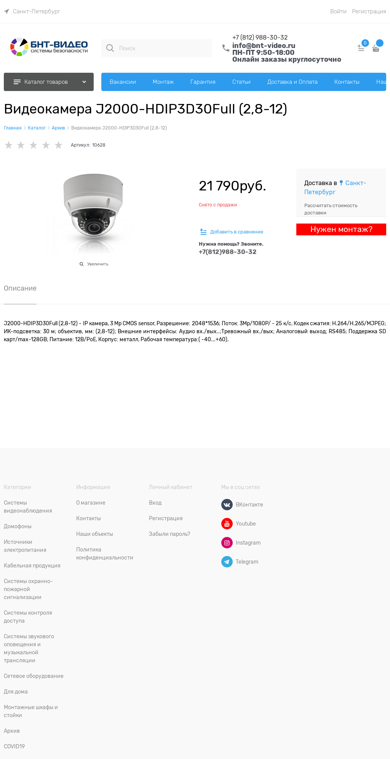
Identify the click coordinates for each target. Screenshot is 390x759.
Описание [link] (20, 288)
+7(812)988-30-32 (228, 252)
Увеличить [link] (97, 264)
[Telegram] (227, 561)
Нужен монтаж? (341, 229)
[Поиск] (110, 48)
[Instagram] (227, 542)
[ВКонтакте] (227, 504)
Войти (338, 11)
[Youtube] (227, 523)
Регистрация (369, 11)
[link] (32, 11)
